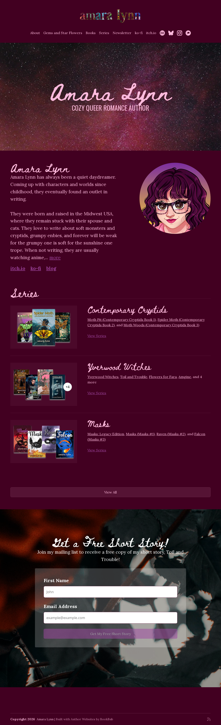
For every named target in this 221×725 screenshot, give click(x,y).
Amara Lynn (45, 719)
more (55, 257)
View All (110, 492)
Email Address (60, 606)
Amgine (184, 377)
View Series (96, 336)
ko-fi (139, 33)
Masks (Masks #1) (140, 434)
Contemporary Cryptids (127, 309)
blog (51, 268)
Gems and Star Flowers (62, 33)
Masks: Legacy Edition (105, 434)
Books (91, 33)
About (35, 33)
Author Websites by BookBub (92, 719)
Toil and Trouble (133, 377)
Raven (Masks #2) (170, 434)
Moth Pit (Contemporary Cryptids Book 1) (121, 319)
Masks (98, 423)
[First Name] (110, 592)
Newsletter (122, 33)
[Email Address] (110, 618)
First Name (56, 580)
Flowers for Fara (163, 377)
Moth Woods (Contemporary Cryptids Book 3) (161, 325)
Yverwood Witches (119, 366)
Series (104, 33)
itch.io (151, 33)
